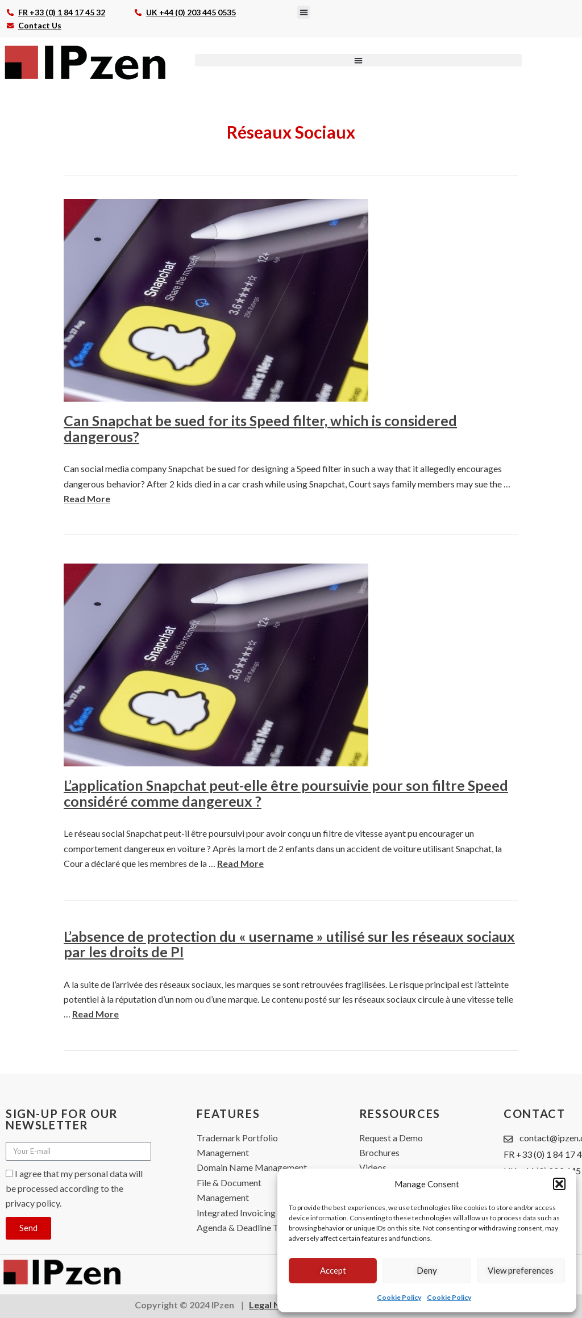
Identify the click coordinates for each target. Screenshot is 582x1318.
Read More (87, 498)
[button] (559, 1184)
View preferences (521, 1270)
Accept (333, 1270)
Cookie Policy (399, 1297)
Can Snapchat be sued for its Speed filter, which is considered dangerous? (260, 428)
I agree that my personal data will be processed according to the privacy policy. (74, 1188)
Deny (427, 1270)
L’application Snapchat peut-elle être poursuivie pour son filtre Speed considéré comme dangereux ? (286, 793)
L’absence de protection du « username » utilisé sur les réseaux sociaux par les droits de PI (289, 944)
